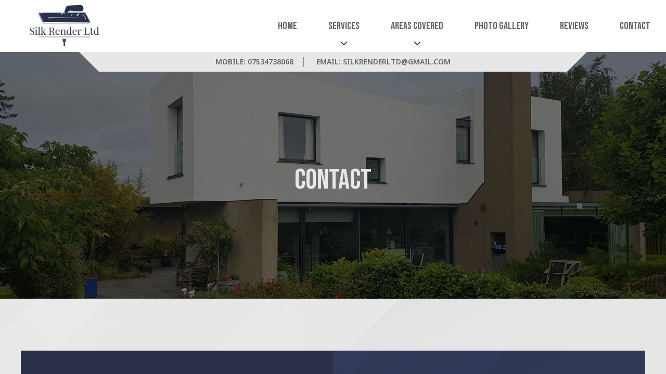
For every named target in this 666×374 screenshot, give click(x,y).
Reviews (574, 26)
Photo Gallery (502, 26)
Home (287, 26)
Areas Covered (417, 26)
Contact (635, 26)
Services (344, 26)
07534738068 (270, 61)
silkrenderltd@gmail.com (397, 61)
